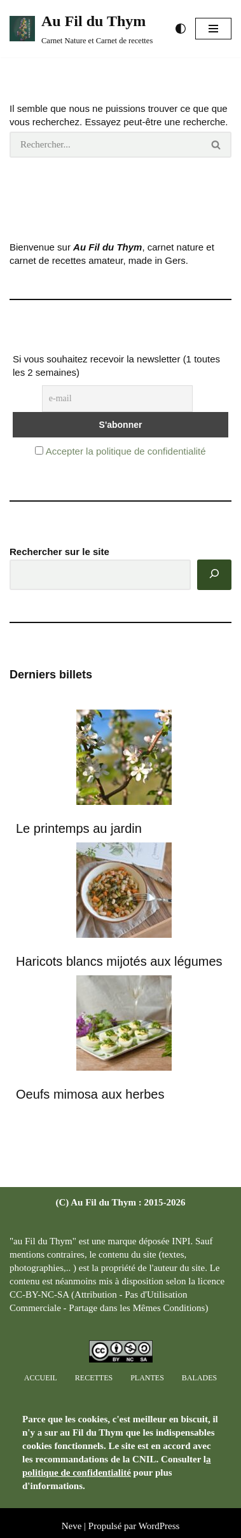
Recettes (94, 1377)
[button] (213, 28)
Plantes (147, 1377)
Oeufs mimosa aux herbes (90, 1094)
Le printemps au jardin (79, 828)
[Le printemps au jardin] (124, 759)
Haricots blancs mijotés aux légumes (119, 961)
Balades (199, 1377)
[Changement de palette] (181, 29)
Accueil (40, 1377)
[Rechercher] (106, 145)
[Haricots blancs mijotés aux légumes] (124, 891)
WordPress (159, 1526)
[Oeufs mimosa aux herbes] (124, 1024)
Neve (72, 1526)
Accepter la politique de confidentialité (126, 451)
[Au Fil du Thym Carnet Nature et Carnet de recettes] (81, 28)
